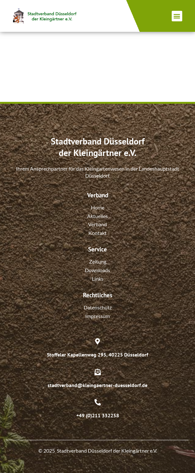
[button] (177, 16)
